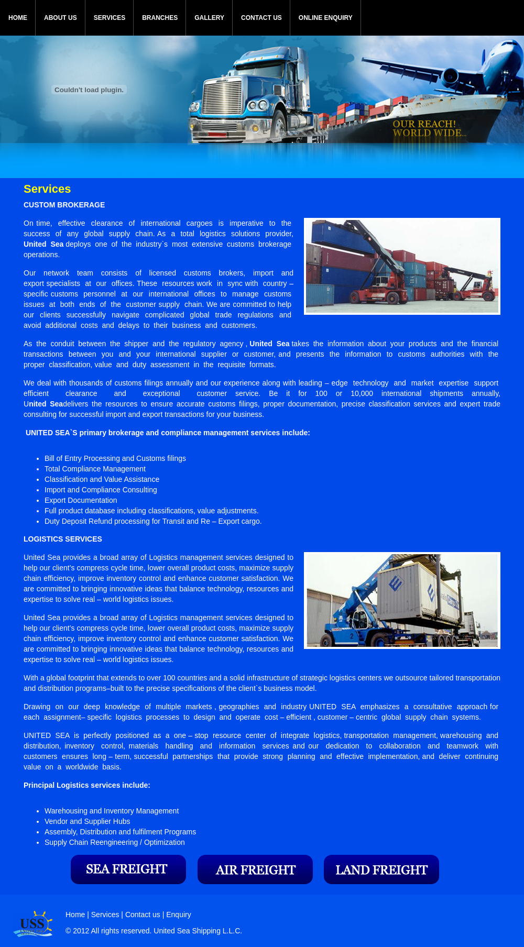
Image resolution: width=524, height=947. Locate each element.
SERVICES (109, 17)
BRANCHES (160, 17)
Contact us (142, 914)
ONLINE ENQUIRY (326, 17)
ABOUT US (60, 17)
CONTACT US (261, 17)
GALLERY (209, 17)
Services (106, 914)
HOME (17, 17)
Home (75, 914)
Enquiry (178, 914)
